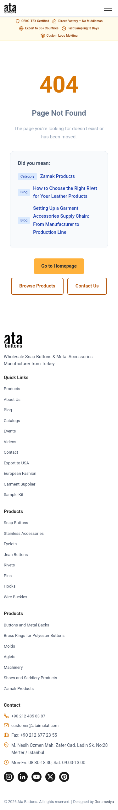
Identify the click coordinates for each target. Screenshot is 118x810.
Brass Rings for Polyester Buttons (34, 635)
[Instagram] (9, 777)
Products (12, 388)
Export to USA (16, 463)
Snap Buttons (16, 522)
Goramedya (104, 802)
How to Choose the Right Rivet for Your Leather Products (57, 192)
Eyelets (10, 543)
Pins (8, 575)
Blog (8, 410)
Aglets (9, 656)
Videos (10, 441)
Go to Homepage (59, 266)
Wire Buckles (15, 597)
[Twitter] (50, 777)
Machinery (13, 667)
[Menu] (108, 8)
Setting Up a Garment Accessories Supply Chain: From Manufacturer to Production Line (53, 220)
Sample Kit (13, 494)
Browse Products (37, 286)
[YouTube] (36, 777)
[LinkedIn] (23, 777)
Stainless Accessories (24, 533)
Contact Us (87, 286)
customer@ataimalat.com (35, 725)
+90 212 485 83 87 (28, 716)
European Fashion (20, 473)
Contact (11, 452)
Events (10, 431)
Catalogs (12, 420)
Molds (9, 646)
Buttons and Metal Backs (26, 625)
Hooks (9, 586)
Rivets (9, 565)
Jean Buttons (16, 554)
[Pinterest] (64, 777)
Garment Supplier (19, 484)
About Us (12, 399)
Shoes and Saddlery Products (30, 677)
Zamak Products (46, 176)
